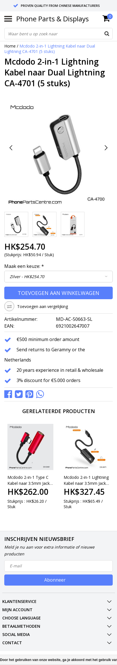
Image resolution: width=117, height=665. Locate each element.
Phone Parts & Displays (52, 18)
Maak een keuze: (24, 266)
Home (10, 46)
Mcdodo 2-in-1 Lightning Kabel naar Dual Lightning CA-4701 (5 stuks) (49, 48)
